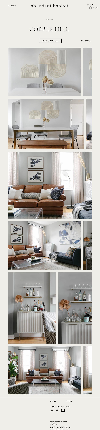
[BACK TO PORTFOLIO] (51, 41)
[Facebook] (57, 410)
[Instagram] (52, 410)
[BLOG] (70, 404)
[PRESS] (70, 407)
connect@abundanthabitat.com (58, 421)
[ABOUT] (54, 404)
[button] (88, 5)
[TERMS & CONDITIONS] (57, 407)
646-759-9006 (53, 424)
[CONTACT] (65, 410)
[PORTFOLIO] (70, 401)
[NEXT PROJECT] (81, 41)
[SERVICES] (54, 401)
